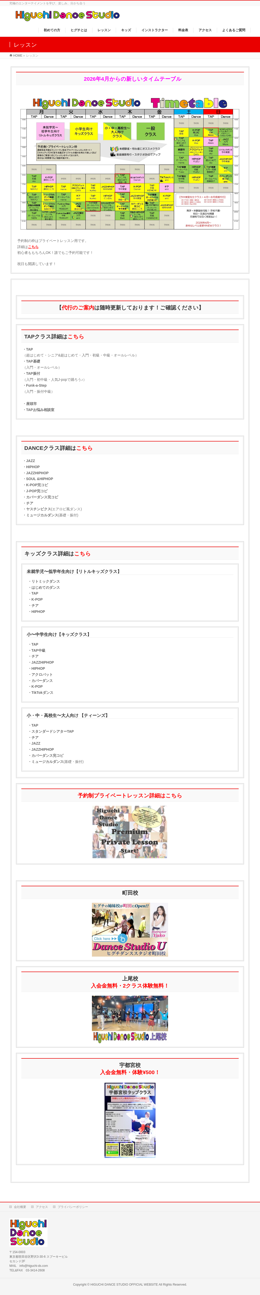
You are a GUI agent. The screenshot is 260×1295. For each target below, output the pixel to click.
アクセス (42, 1207)
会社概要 (20, 1207)
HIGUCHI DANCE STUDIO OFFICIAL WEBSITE (124, 1284)
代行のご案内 (78, 307)
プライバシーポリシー (73, 1207)
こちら (33, 247)
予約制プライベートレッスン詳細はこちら (130, 795)
